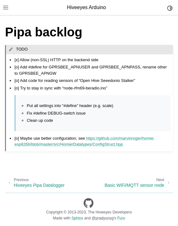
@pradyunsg (103, 218)
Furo (121, 218)
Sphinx (77, 218)
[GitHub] (88, 203)
